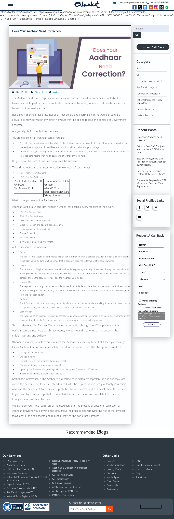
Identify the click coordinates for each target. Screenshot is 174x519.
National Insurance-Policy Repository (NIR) (71, 462)
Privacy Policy (114, 468)
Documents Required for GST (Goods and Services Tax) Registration (151, 183)
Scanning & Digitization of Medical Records (69, 469)
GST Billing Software (62, 474)
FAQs (138, 460)
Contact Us (112, 485)
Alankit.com (141, 477)
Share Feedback (144, 468)
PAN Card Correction (63, 494)
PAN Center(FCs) (15, 460)
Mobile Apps (113, 477)
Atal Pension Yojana (147, 87)
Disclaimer (112, 472)
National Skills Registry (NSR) (22, 496)
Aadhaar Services (16, 464)
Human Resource (145, 109)
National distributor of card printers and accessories (27, 478)
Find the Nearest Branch (148, 464)
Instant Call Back (153, 47)
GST (139, 74)
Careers (111, 460)
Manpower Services (17, 472)
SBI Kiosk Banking (61, 482)
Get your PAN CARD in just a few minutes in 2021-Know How (151, 149)
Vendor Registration (116, 464)
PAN (139, 68)
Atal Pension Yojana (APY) (20, 492)
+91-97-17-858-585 (157, 2)
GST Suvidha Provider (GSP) (21, 468)
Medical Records (145, 115)
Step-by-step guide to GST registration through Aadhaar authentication (151, 161)
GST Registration (60, 478)
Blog (138, 472)
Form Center (113, 481)
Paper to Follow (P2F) (18, 483)
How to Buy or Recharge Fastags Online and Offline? (151, 172)
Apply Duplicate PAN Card (65, 490)
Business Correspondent (149, 80)
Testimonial (112, 489)
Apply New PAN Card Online (66, 486)
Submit (151, 325)
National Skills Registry (148, 93)
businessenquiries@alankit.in (129, 2)
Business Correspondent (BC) (22, 488)
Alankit (16, 405)
